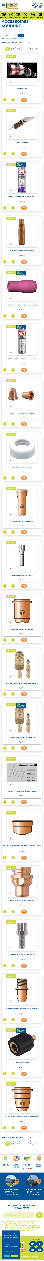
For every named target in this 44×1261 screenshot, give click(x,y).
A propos (24, 1257)
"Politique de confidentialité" (9, 1251)
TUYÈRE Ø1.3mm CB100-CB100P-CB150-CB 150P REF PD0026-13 (22, 846)
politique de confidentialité (23, 1227)
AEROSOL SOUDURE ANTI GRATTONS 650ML (22, 197)
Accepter (14, 1256)
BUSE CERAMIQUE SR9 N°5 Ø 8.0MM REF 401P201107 (22, 305)
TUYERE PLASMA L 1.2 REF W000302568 (22, 901)
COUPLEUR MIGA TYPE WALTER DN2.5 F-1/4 (22, 737)
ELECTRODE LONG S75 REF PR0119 (22, 575)
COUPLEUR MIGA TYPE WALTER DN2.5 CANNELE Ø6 (22, 683)
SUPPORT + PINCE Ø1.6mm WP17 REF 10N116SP (22, 791)
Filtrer (21, 35)
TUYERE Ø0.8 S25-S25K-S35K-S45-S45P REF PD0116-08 (22, 1117)
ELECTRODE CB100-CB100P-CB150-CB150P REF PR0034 (22, 1009)
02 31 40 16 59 (11, 1194)
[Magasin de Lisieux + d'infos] (33, 1181)
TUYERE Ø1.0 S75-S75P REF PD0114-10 (22, 629)
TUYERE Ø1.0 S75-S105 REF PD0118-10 (22, 521)
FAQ (1, 1257)
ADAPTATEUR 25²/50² (22, 1063)
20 (29, 42)
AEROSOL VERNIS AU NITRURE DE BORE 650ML (22, 359)
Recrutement (33, 1257)
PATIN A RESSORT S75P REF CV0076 (22, 467)
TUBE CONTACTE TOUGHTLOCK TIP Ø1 (22, 251)
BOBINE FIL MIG (22, 89)
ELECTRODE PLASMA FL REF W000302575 (22, 955)
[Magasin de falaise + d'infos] (11, 1181)
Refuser (7, 1256)
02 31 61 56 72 (33, 1194)
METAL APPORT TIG (22, 143)
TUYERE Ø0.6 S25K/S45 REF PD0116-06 (22, 413)
